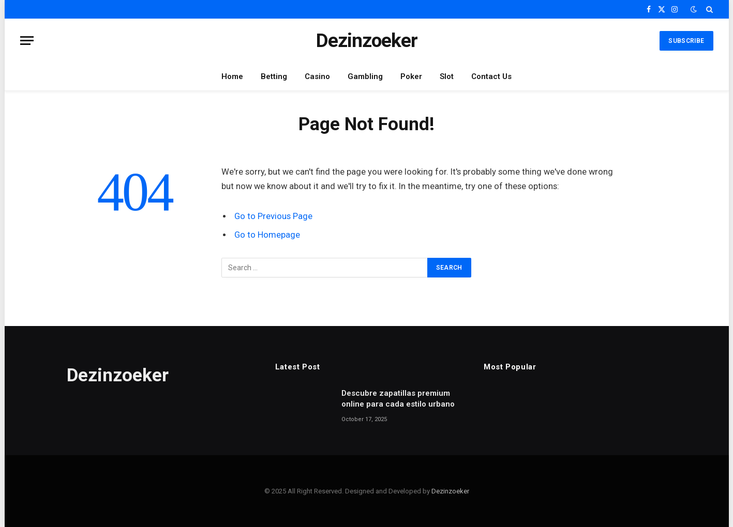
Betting (274, 76)
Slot (447, 76)
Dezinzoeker (450, 491)
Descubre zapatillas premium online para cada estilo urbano (398, 399)
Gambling (365, 76)
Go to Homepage (267, 235)
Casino (317, 76)
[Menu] (27, 40)
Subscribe (686, 40)
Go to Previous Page (273, 216)
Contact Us (491, 76)
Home (232, 76)
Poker (411, 76)
